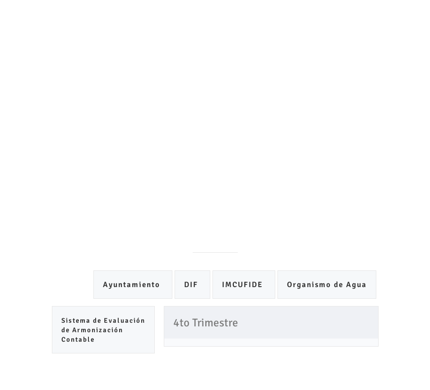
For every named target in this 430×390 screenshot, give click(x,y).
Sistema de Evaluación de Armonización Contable (103, 330)
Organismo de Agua (327, 284)
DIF (192, 284)
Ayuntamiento (133, 284)
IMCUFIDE (244, 284)
